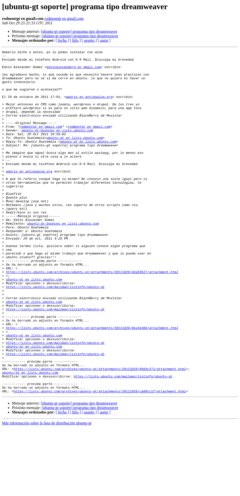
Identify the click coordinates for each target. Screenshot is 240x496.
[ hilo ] (75, 40)
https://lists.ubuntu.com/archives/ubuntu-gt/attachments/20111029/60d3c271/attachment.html (100, 433)
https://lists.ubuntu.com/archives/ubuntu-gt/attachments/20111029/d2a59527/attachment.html (92, 316)
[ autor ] (104, 40)
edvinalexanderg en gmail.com (73, 70)
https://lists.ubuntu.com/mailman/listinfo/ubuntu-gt (55, 334)
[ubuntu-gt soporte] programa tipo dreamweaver (79, 31)
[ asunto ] (89, 40)
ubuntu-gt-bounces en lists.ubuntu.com (57, 146)
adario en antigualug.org (89, 106)
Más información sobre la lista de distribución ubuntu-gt (46, 492)
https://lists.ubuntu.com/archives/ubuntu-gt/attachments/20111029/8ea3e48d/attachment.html (92, 383)
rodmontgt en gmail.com (64, 18)
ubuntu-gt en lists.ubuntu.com (74, 155)
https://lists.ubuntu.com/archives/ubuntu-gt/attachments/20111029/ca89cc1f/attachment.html (100, 459)
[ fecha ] (62, 40)
